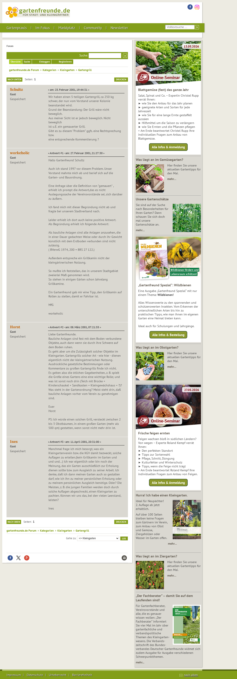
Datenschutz (35, 675)
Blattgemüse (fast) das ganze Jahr (163, 89)
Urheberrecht (57, 675)
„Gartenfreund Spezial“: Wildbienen (164, 285)
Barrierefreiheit (82, 675)
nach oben (191, 675)
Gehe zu (71, 538)
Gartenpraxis (17, 27)
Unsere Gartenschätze (152, 199)
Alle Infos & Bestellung (168, 335)
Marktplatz (66, 27)
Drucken (121, 79)
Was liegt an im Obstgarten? (157, 347)
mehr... (140, 662)
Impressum (14, 675)
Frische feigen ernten (154, 433)
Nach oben (14, 521)
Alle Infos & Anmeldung (168, 147)
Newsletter (119, 27)
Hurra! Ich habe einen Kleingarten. (162, 495)
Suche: (83, 55)
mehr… (171, 179)
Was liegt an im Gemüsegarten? (159, 159)
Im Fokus (42, 27)
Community (93, 27)
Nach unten (14, 79)
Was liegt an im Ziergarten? (156, 556)
